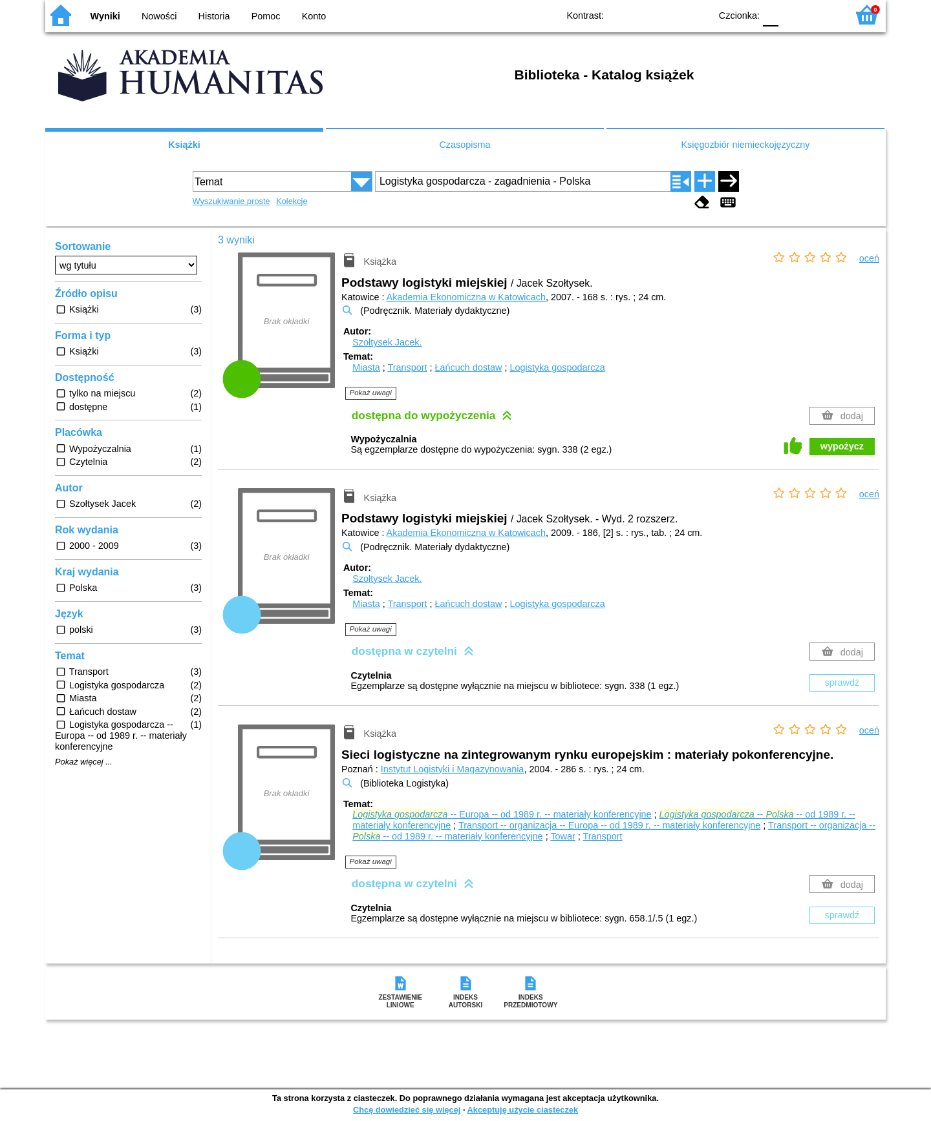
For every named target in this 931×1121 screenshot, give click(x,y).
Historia (214, 16)
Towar (562, 836)
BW (644, 14)
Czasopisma (464, 144)
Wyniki (105, 16)
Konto (314, 16)
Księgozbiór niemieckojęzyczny (745, 144)
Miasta (366, 367)
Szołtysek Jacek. (387, 342)
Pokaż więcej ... (83, 761)
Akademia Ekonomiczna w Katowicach (466, 297)
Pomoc (266, 16)
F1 (793, 14)
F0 (770, 14)
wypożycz (842, 446)
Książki (184, 144)
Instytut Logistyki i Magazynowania (452, 769)
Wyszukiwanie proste (231, 201)
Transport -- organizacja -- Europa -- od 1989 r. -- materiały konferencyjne (609, 825)
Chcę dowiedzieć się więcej (406, 1110)
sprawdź (842, 682)
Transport (407, 367)
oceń (869, 258)
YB (671, 14)
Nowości (159, 16)
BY (696, 14)
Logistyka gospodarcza (557, 367)
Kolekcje (291, 201)
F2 (823, 14)
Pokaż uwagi (371, 392)
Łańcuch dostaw (468, 367)
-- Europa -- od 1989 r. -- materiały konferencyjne (501, 814)
